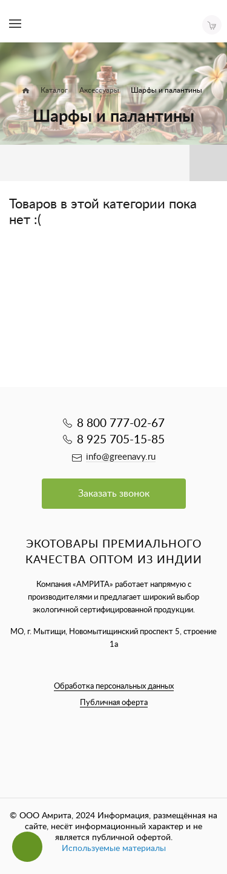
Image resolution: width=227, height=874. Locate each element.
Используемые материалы (114, 848)
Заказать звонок (114, 493)
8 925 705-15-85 (121, 440)
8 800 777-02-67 (121, 423)
